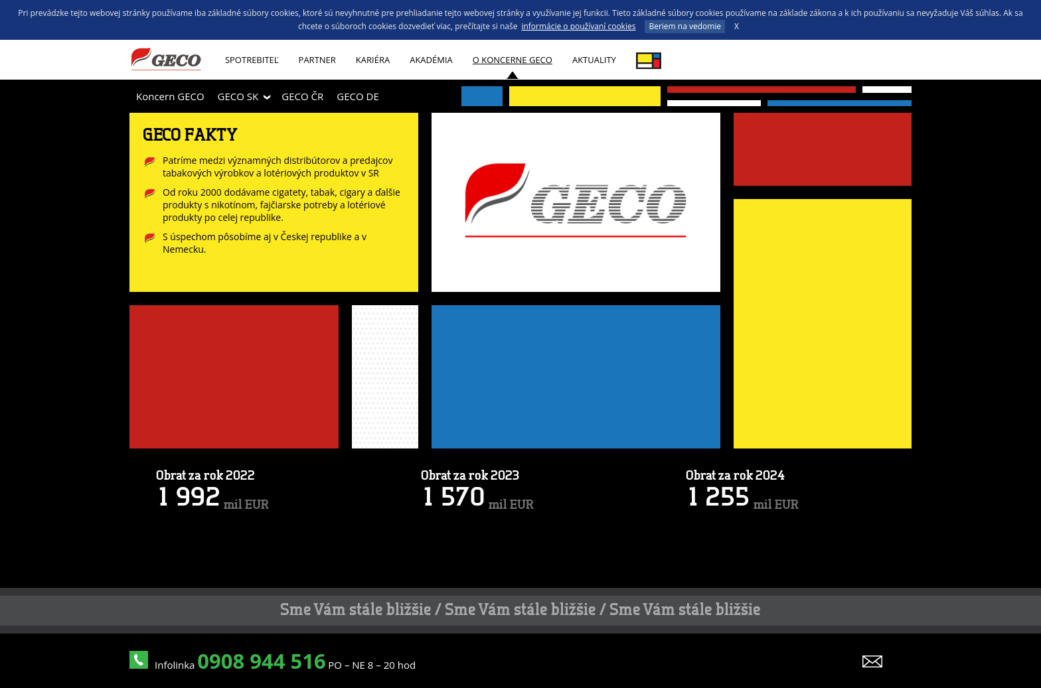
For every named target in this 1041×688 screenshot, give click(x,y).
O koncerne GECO (512, 60)
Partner (317, 60)
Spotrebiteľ (252, 60)
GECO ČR (302, 96)
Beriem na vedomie (685, 26)
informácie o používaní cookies (578, 26)
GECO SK (238, 96)
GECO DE (357, 96)
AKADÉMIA (431, 60)
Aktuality (594, 60)
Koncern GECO (170, 96)
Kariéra (373, 60)
